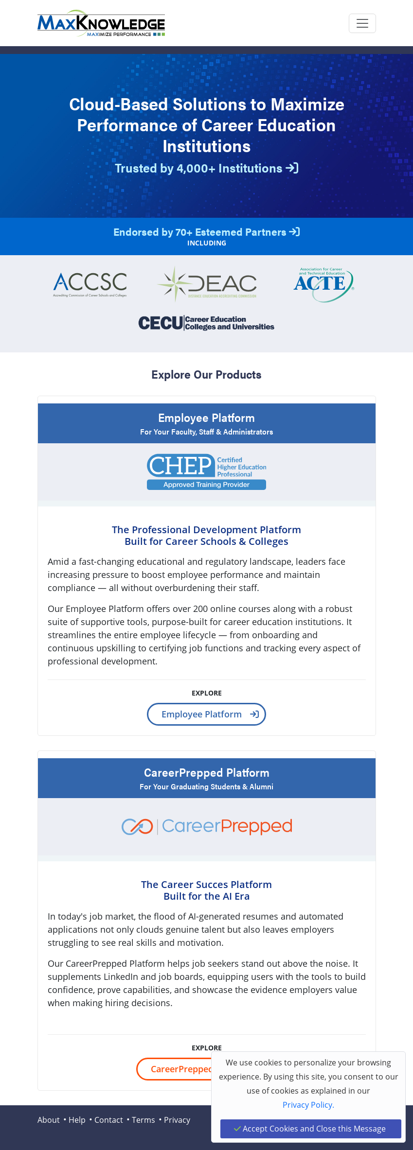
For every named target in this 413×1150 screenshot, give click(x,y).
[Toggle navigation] (362, 23)
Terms (143, 1120)
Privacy (177, 1120)
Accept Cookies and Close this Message (310, 1128)
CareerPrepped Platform (202, 1069)
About (48, 1120)
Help (77, 1120)
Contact (108, 1120)
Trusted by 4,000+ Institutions (206, 167)
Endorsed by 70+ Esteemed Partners (206, 231)
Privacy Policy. (308, 1104)
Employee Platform (202, 714)
